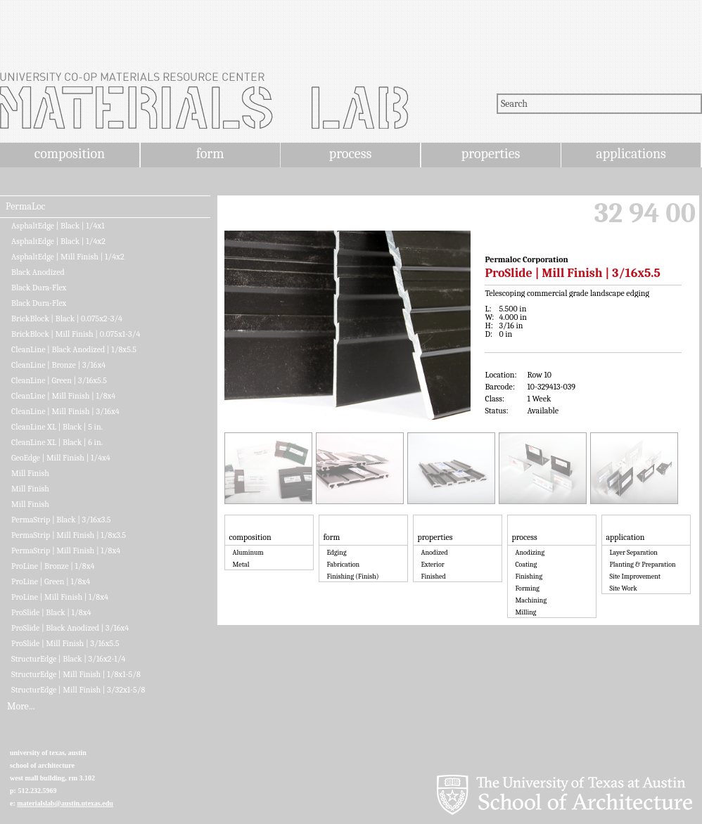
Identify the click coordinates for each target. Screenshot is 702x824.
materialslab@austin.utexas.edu (65, 803)
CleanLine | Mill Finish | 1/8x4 (63, 396)
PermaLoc (26, 207)
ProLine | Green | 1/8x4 (50, 581)
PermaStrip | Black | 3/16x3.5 (61, 519)
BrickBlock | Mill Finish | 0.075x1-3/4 (75, 334)
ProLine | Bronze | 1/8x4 (52, 566)
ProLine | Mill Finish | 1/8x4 (59, 597)
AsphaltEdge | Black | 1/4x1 (58, 226)
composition (69, 154)
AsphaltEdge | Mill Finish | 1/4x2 (68, 257)
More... (20, 707)
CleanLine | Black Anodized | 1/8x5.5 (73, 349)
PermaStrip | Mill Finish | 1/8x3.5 (68, 535)
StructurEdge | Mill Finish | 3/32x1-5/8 (78, 690)
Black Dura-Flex (38, 287)
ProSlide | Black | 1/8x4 (51, 612)
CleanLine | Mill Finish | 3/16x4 (65, 411)
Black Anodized (38, 272)
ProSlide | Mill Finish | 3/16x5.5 (65, 643)
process (350, 154)
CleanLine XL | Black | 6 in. (57, 442)
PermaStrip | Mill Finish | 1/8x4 (65, 550)
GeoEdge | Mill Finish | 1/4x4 (60, 458)
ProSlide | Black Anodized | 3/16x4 (70, 628)
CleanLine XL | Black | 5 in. (57, 427)
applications (631, 154)
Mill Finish (30, 473)
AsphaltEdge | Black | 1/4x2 (58, 241)
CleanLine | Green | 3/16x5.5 (59, 380)
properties (490, 154)
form (210, 154)
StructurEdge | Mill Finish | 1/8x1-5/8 (76, 674)
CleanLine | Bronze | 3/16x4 (58, 365)
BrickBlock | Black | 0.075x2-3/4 (66, 318)
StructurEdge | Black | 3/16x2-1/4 (68, 659)
